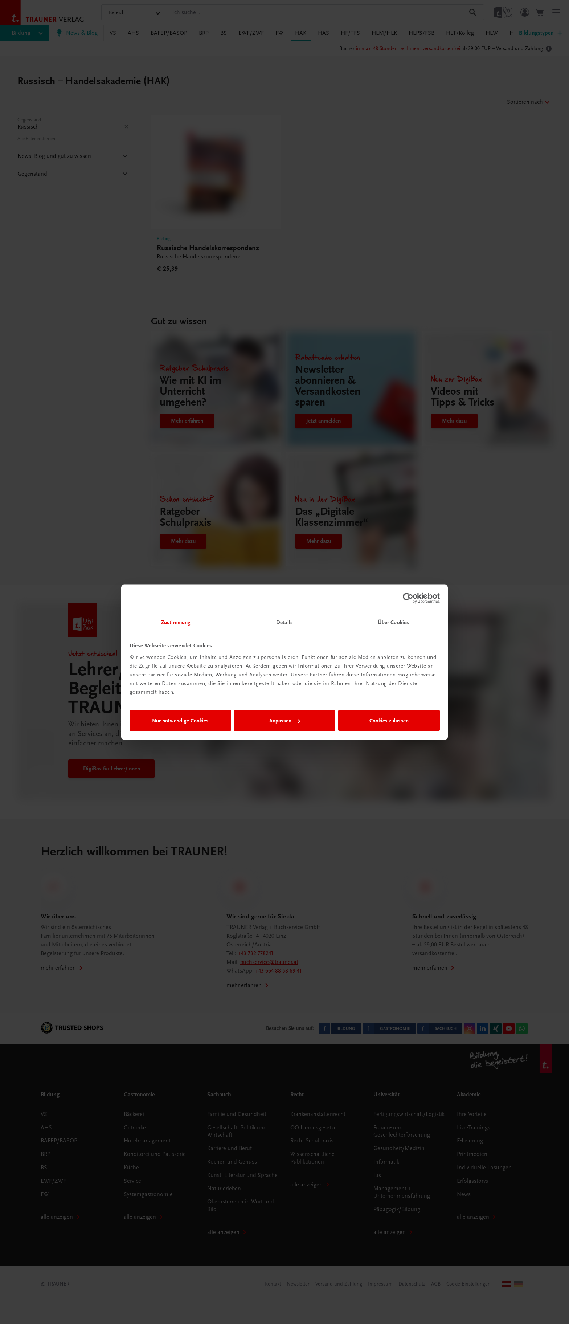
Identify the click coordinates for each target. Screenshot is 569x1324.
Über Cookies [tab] (393, 622)
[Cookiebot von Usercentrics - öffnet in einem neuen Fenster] (408, 598)
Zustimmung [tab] (176, 622)
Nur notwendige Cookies (180, 720)
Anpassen (284, 720)
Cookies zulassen (389, 720)
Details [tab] (284, 622)
